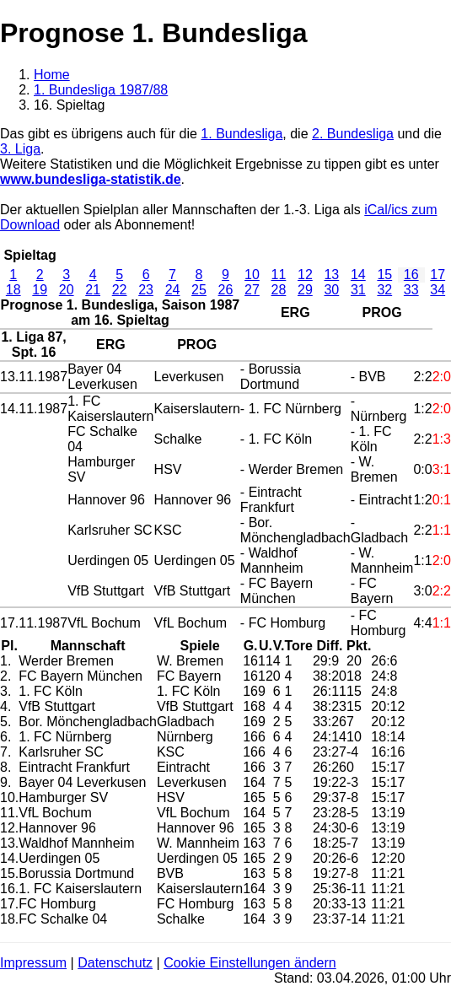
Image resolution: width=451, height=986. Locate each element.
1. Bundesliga (241, 134)
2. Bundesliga (353, 134)
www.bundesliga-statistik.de (90, 179)
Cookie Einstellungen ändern (250, 963)
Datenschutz (115, 963)
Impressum (33, 963)
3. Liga (20, 149)
